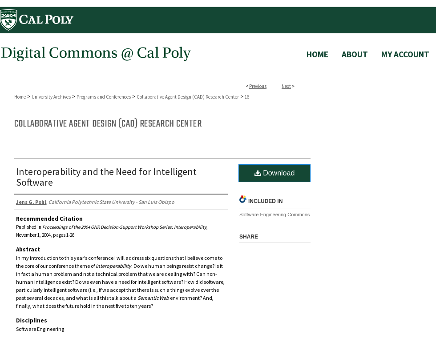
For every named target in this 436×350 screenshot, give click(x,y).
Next (286, 86)
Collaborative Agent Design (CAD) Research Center (188, 97)
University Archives (51, 97)
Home (20, 97)
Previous (257, 86)
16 (247, 97)
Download (274, 173)
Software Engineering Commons (274, 214)
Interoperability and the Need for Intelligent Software (106, 176)
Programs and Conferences (104, 97)
